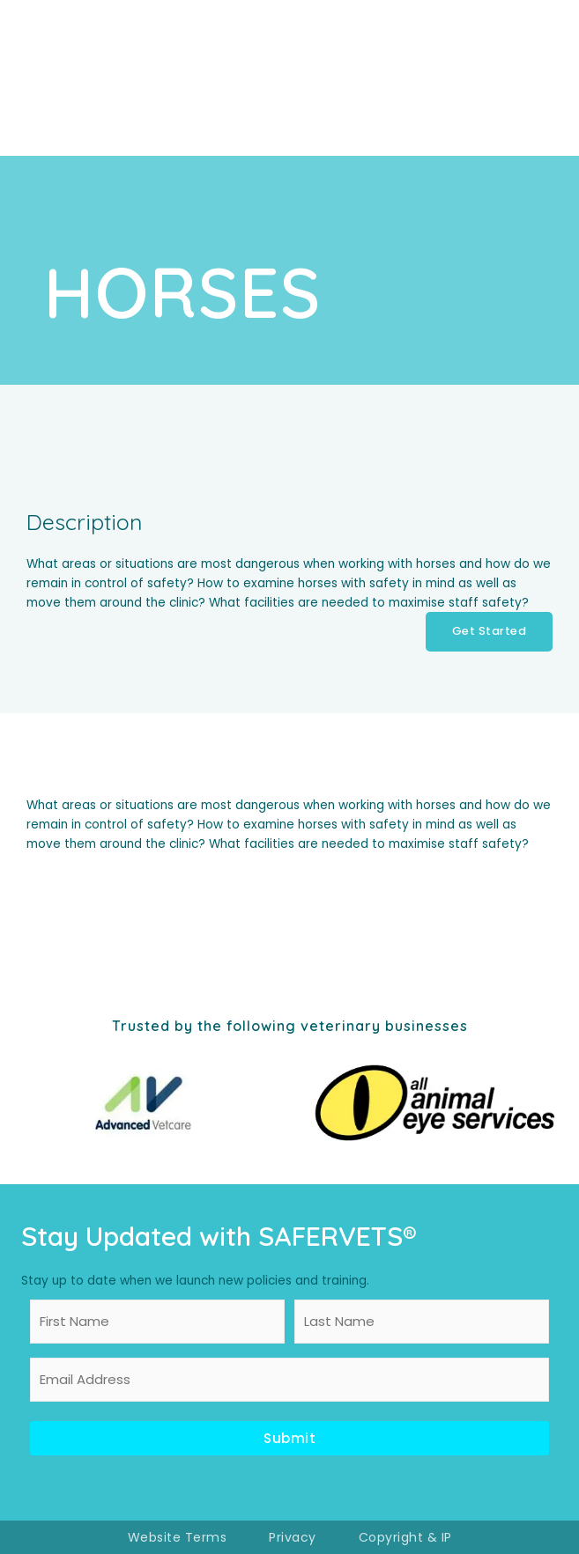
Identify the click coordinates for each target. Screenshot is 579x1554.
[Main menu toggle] (535, 78)
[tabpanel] (289, 825)
